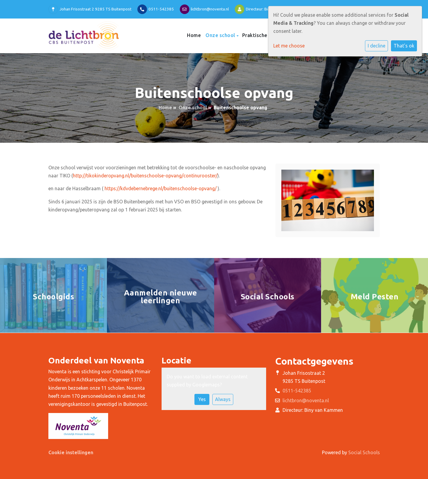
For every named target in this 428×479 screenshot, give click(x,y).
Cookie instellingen (70, 452)
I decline (376, 45)
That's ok (404, 45)
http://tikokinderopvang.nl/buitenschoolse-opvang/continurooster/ (145, 175)
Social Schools (364, 452)
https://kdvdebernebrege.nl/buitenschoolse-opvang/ (161, 188)
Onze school (221, 35)
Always (223, 399)
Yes (202, 399)
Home (194, 35)
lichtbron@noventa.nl (210, 9)
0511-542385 (161, 9)
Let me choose (289, 45)
